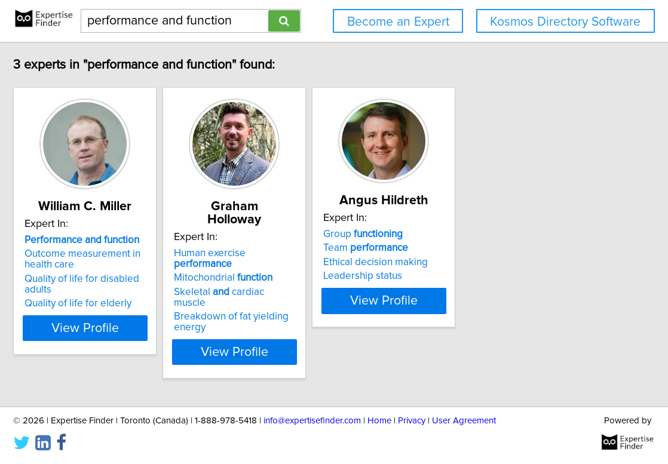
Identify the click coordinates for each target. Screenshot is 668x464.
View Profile (152, 317)
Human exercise (322, 240)
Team (477, 247)
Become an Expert (398, 22)
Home (379, 420)
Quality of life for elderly (129, 292)
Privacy (411, 420)
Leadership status (474, 276)
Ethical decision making (487, 262)
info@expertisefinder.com (312, 420)
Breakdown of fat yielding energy (330, 281)
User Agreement (464, 420)
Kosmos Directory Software (565, 22)
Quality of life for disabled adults (148, 279)
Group (474, 234)
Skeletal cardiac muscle (318, 268)
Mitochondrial (305, 253)
